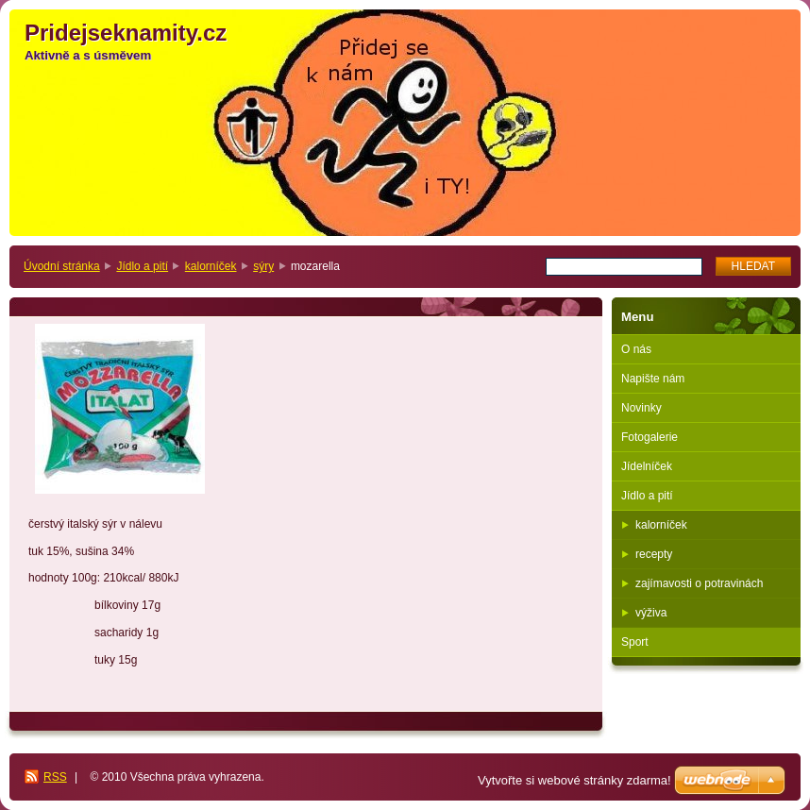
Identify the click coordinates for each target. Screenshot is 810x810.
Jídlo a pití (142, 266)
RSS (55, 777)
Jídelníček (646, 466)
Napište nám (652, 378)
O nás (636, 349)
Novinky (641, 407)
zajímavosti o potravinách (699, 583)
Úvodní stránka (62, 266)
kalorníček (211, 266)
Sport (635, 642)
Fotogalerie (649, 437)
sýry (263, 266)
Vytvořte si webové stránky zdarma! (574, 780)
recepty (653, 554)
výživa (651, 612)
